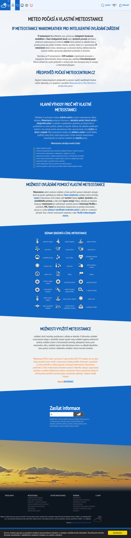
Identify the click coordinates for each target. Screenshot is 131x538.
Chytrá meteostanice (22, 5)
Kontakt (76, 511)
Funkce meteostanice (35, 498)
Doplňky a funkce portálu (37, 502)
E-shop (31, 5)
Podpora (26, 5)
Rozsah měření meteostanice (38, 504)
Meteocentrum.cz (76, 82)
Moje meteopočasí (115, 5)
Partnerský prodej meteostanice (79, 503)
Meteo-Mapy (12, 5)
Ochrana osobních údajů (82, 508)
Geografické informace (81, 500)
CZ (8, 1)
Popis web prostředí (35, 500)
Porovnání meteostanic (36, 506)
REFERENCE (68, 381)
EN (8, 6)
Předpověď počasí (34, 511)
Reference (31, 508)
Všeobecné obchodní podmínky (84, 506)
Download (77, 498)
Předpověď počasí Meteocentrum (81, 523)
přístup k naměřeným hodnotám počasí (63, 209)
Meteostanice (17, 5)
